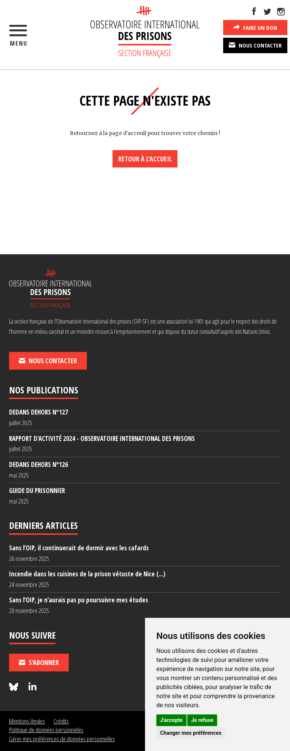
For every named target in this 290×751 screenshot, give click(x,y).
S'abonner (39, 662)
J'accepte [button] (171, 720)
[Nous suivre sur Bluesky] (14, 687)
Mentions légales (27, 721)
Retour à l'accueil (145, 158)
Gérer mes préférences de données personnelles (62, 738)
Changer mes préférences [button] (190, 733)
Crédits (61, 721)
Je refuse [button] (202, 720)
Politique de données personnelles (46, 729)
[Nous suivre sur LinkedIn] (32, 687)
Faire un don (255, 27)
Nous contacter (255, 45)
